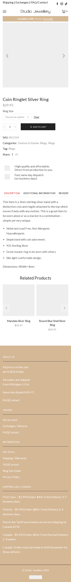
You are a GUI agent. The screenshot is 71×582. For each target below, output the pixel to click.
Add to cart (39, 127)
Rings (51, 143)
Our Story (9, 451)
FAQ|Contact (11, 400)
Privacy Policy (11, 477)
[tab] (12, 193)
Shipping (8, 2)
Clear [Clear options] (36, 117)
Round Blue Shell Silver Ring (52, 322)
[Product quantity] (10, 126)
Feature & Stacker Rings (32, 143)
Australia (48, 18)
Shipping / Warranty (15, 458)
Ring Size (8, 111)
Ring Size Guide (12, 470)
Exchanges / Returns (15, 426)
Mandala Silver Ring (18, 321)
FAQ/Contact (39, 2)
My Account (10, 419)
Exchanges (22, 2)
